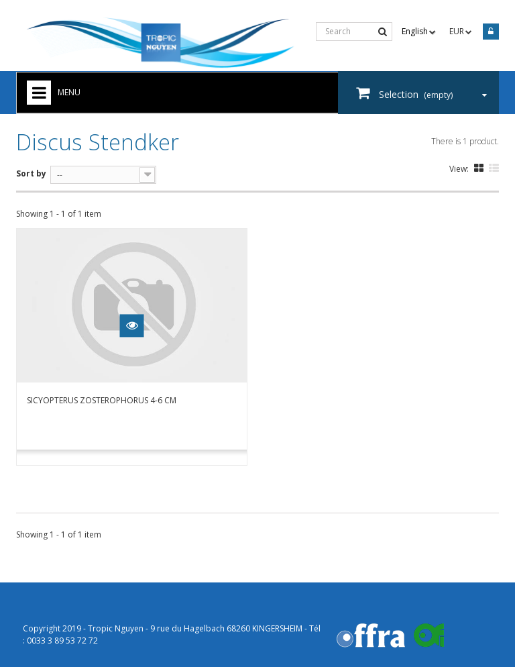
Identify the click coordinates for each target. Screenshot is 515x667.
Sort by (31, 173)
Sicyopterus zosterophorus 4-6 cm (101, 400)
